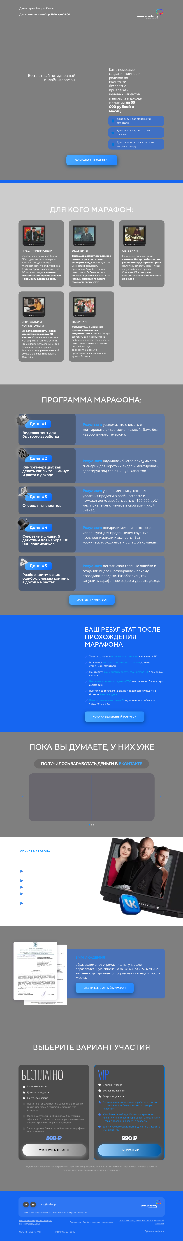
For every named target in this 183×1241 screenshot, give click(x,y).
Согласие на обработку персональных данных (91, 1222)
